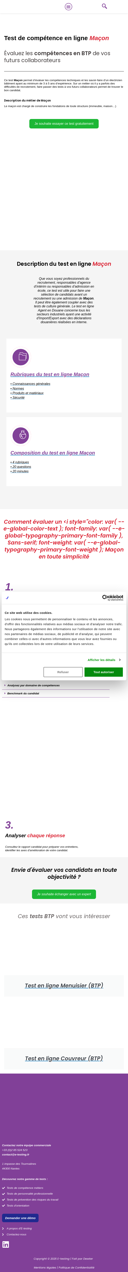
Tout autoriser (104, 672)
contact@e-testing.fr (15, 1154)
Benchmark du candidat (23, 693)
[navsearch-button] (105, 7)
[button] (68, 6)
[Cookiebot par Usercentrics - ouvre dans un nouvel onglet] (105, 598)
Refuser (63, 672)
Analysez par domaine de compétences (33, 685)
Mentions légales (45, 1268)
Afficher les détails (101, 660)
